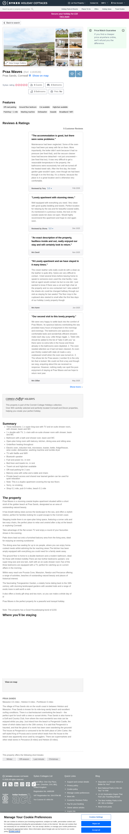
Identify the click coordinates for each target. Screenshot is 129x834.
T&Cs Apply (65, 17)
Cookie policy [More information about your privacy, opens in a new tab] (14, 831)
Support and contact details (78, 782)
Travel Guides (119, 9)
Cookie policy (72, 789)
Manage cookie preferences (78, 793)
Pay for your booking (75, 804)
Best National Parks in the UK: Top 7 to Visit (110, 789)
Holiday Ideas (106, 9)
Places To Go (86, 9)
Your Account (118, 3)
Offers (96, 9)
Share (79, 74)
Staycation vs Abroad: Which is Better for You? (110, 783)
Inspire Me (71, 811)
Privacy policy (72, 785)
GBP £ (104, 3)
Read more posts (105, 807)
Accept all (96, 830)
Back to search (13, 23)
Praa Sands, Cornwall (26, 75)
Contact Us (94, 3)
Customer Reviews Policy (77, 800)
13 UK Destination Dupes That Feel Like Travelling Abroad (110, 795)
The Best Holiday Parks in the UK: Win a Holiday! (110, 802)
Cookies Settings (96, 817)
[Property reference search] (32, 9)
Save (72, 74)
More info (71, 796)
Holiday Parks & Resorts (69, 9)
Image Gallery (16, 63)
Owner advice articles (75, 808)
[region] (64, 823)
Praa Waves (12, 72)
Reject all (96, 824)
